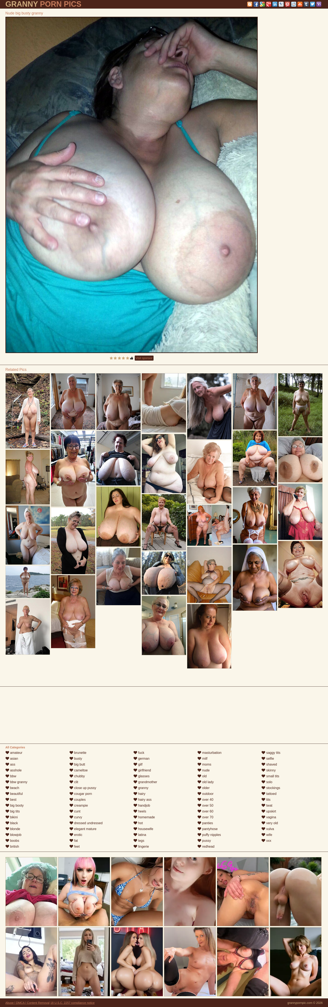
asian (11, 758)
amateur (13, 752)
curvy (75, 817)
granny (140, 788)
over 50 (205, 805)
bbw (10, 776)
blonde (12, 829)
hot (138, 823)
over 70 (205, 817)
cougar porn (80, 794)
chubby (77, 776)
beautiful (14, 794)
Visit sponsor (144, 358)
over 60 (205, 811)
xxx (266, 840)
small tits (270, 776)
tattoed (268, 794)
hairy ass (142, 799)
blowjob (13, 835)
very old (269, 823)
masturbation (209, 752)
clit (73, 782)
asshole (13, 770)
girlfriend (142, 770)
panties (205, 823)
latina (139, 835)
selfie (267, 758)
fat (73, 840)
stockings (270, 788)
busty (75, 758)
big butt (77, 764)
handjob (141, 805)
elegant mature (82, 829)
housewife (143, 829)
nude (203, 770)
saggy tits (270, 752)
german (141, 758)
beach (12, 788)
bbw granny (16, 782)
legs (138, 840)
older (203, 788)
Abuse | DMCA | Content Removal (27, 1002)
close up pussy (82, 788)
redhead (205, 846)
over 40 (205, 799)
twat (266, 805)
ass (10, 764)
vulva (267, 829)
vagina (268, 817)
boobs (12, 840)
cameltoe (78, 770)
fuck (138, 752)
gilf (137, 764)
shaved (269, 764)
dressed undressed (86, 823)
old (202, 776)
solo (266, 782)
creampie (78, 805)
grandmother (145, 782)
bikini (11, 817)
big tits (12, 811)
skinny (268, 770)
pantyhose (207, 829)
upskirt (268, 811)
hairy (139, 794)
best (11, 799)
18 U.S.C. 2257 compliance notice (72, 1002)
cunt (75, 811)
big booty (14, 805)
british (12, 846)
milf (202, 758)
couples (77, 799)
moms (204, 764)
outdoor (205, 794)
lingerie (141, 846)
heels (139, 811)
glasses (141, 776)
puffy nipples (209, 835)
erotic (75, 835)
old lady (205, 782)
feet (74, 846)
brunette (77, 752)
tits (265, 799)
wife (266, 835)
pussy (204, 840)
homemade (144, 817)
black (11, 823)
